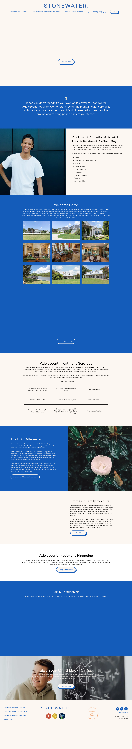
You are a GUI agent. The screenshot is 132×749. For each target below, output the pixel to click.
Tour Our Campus (66, 341)
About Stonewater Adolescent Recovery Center (46, 11)
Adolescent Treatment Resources (74, 11)
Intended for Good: (97, 12)
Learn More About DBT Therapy (25, 477)
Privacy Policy (9, 719)
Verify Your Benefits (66, 570)
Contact (114, 11)
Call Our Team (66, 62)
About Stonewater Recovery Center (15, 711)
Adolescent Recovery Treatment (19, 11)
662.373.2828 (123, 712)
